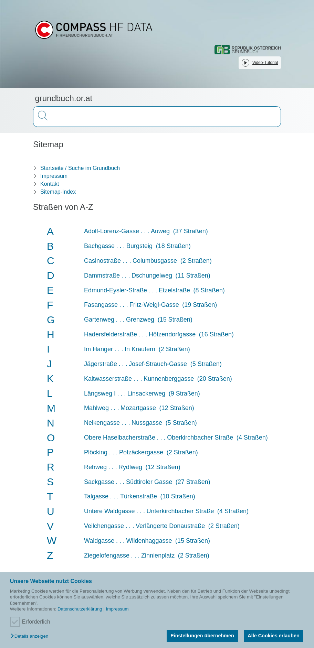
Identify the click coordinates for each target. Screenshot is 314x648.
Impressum (117, 609)
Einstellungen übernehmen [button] (202, 635)
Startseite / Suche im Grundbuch (80, 168)
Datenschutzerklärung (79, 609)
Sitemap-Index (58, 192)
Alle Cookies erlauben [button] (273, 635)
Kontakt (49, 184)
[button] (31, 636)
